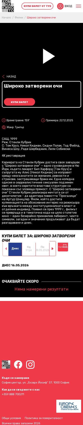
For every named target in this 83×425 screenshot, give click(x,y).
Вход (68, 6)
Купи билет (19, 102)
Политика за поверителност (44, 418)
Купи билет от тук (37, 6)
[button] (52, 248)
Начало (6, 17)
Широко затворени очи (41, 17)
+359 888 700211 (13, 394)
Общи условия (11, 418)
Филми (19, 17)
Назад (11, 76)
